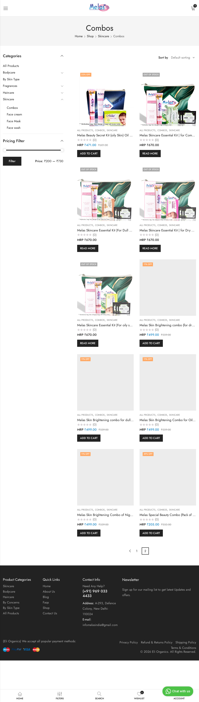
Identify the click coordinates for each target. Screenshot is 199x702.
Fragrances (10, 86)
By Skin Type (11, 79)
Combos (100, 130)
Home (79, 36)
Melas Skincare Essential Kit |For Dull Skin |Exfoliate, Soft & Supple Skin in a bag (132, 230)
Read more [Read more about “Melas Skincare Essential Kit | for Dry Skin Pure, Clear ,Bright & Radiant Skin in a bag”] (150, 248)
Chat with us (177, 691)
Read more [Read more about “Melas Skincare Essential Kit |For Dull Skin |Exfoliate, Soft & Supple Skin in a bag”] (87, 248)
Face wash (13, 128)
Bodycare (9, 72)
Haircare (8, 92)
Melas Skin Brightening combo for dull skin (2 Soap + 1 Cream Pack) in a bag (131, 420)
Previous (130, 551)
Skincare (103, 36)
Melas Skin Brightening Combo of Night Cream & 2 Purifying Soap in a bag (130, 514)
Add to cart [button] (89, 153)
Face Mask (14, 121)
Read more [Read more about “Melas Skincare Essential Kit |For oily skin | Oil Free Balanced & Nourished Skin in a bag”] (87, 343)
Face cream (14, 114)
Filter (12, 161)
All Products (85, 130)
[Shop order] (182, 58)
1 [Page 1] (136, 551)
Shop (90, 36)
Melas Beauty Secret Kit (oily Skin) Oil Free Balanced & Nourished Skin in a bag (132, 135)
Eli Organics (160, 651)
